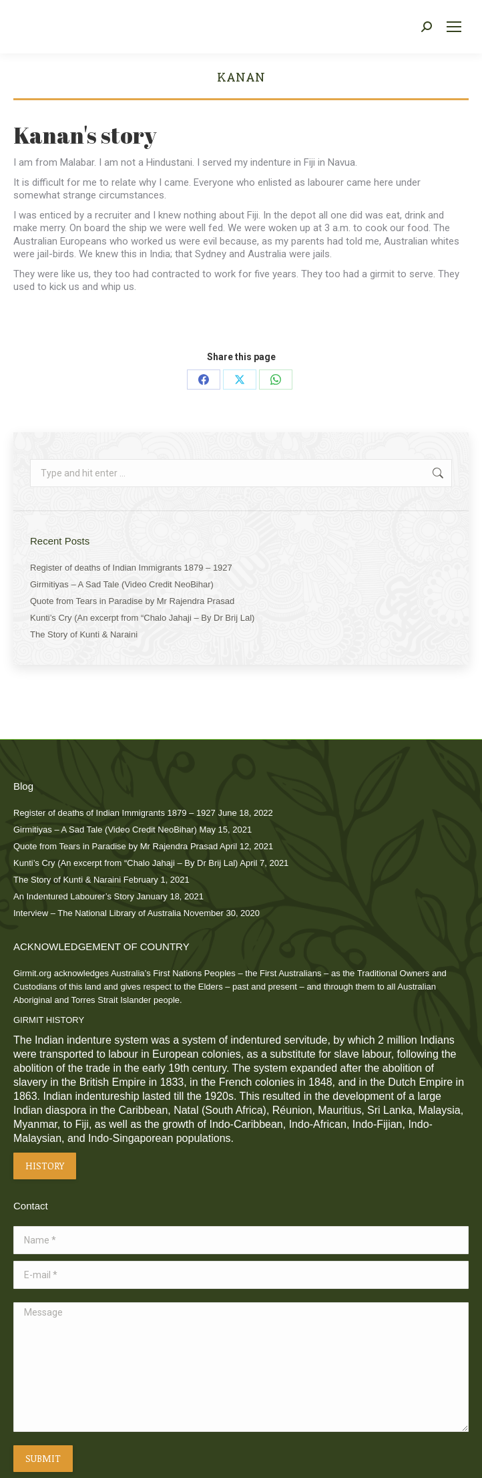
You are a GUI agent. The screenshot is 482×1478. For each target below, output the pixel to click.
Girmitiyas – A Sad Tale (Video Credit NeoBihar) (122, 584)
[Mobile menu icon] (454, 26)
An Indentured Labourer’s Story (73, 896)
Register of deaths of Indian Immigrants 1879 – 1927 (131, 568)
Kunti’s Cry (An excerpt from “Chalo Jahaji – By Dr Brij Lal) (142, 618)
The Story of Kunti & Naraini (84, 634)
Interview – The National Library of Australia (97, 913)
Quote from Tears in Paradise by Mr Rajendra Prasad (132, 601)
